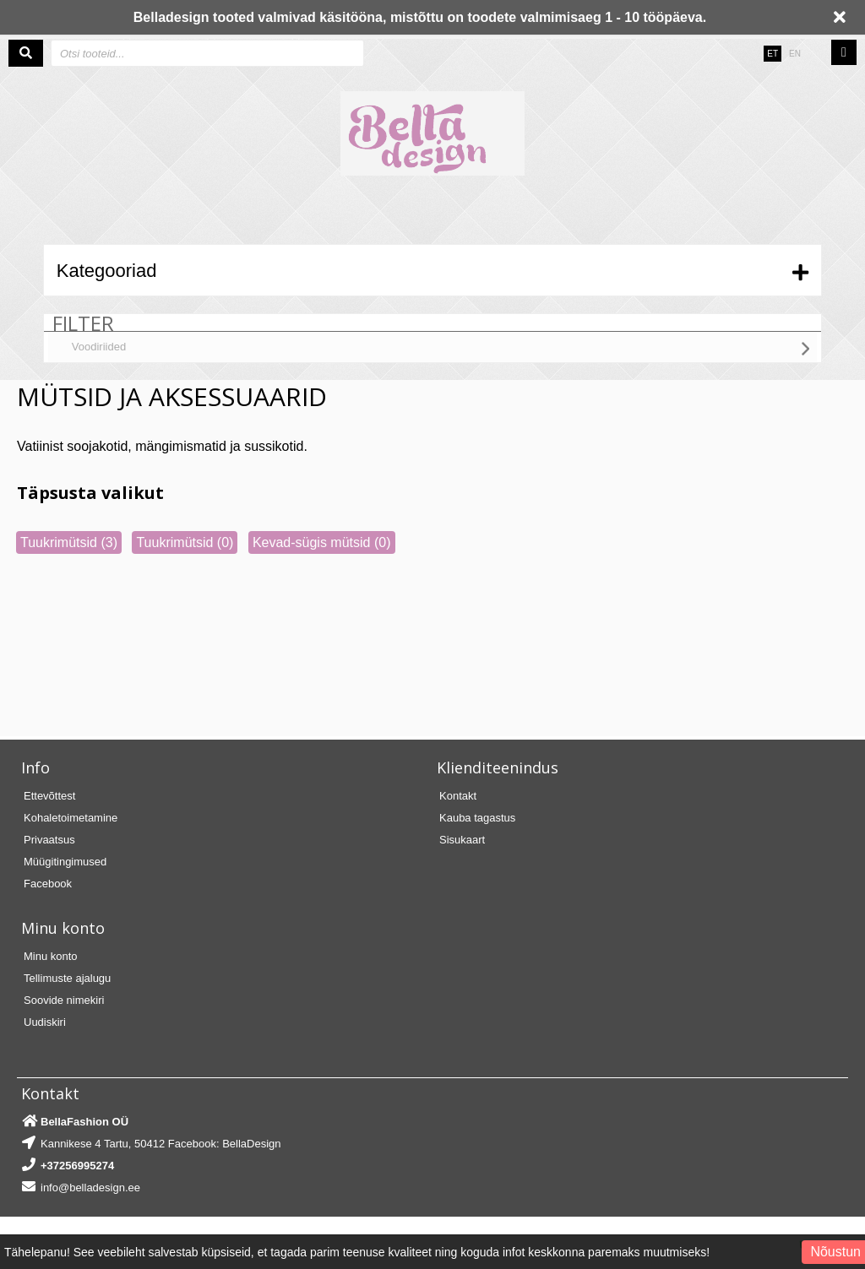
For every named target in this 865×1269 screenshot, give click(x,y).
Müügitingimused (65, 861)
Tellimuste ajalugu (67, 978)
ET (772, 53)
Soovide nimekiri (64, 1000)
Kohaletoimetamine (70, 817)
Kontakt (457, 795)
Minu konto (51, 956)
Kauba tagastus (477, 817)
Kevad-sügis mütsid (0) (322, 542)
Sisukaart (462, 839)
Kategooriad (107, 270)
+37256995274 (77, 1165)
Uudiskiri (45, 1022)
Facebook (48, 883)
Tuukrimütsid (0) (184, 542)
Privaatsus (49, 839)
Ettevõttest (49, 795)
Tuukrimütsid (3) (68, 542)
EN (795, 53)
